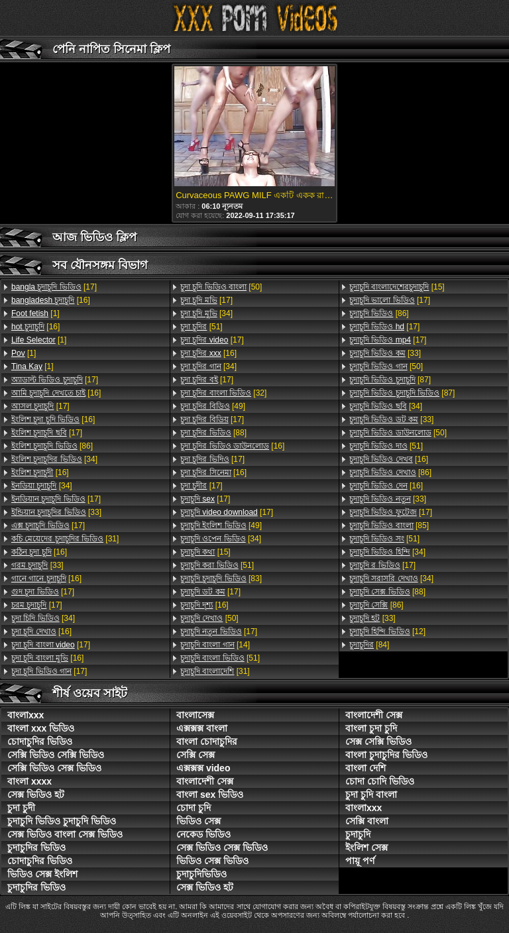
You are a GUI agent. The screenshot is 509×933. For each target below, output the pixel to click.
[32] (223, 393)
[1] (35, 313)
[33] (56, 512)
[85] (389, 525)
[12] (387, 631)
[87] (390, 379)
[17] (54, 287)
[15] (205, 552)
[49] (212, 406)
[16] (50, 300)
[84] (369, 644)
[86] (52, 446)
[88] (213, 432)
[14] (215, 644)
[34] (54, 459)
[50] (221, 287)
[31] (65, 538)
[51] (201, 326)
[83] (221, 578)
